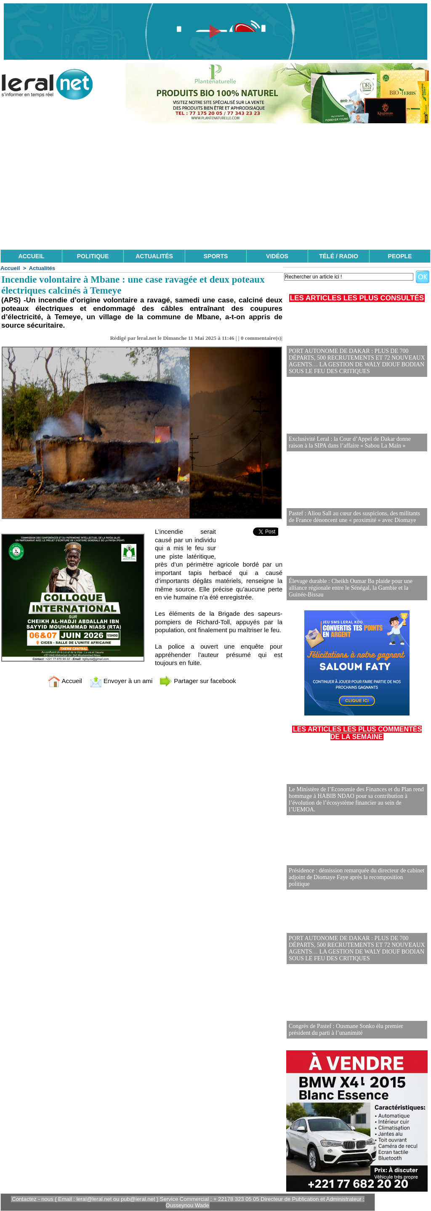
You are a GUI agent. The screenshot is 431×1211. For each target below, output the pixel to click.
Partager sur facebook (198, 680)
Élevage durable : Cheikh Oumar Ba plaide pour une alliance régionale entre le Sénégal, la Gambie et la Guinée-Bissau (350, 588)
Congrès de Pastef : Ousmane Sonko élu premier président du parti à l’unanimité (346, 1029)
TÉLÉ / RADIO (338, 256)
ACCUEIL (31, 256)
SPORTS (216, 256)
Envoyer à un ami (121, 680)
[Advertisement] (215, 186)
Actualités (42, 268)
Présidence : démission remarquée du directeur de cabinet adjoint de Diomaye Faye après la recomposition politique (356, 877)
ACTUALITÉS (154, 256)
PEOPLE (400, 256)
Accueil (10, 268)
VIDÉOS (277, 256)
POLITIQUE (93, 256)
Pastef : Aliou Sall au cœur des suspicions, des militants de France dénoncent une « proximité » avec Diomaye (354, 516)
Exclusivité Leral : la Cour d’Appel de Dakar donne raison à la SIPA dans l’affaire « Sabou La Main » (350, 442)
